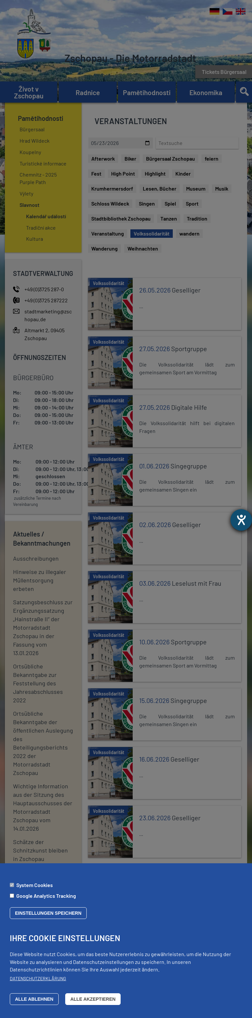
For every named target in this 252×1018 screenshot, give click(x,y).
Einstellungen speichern (48, 913)
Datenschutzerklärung (38, 978)
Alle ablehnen (34, 999)
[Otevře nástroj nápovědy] (241, 520)
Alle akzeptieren (93, 999)
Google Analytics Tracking (46, 896)
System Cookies (34, 885)
